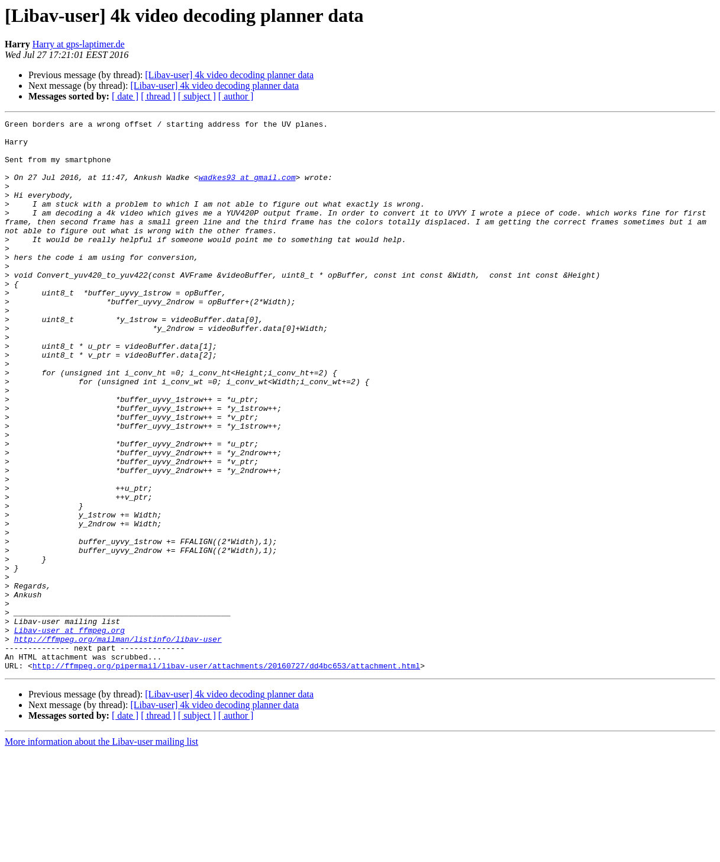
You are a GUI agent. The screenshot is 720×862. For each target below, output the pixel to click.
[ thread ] (158, 96)
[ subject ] (197, 96)
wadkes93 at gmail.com (247, 189)
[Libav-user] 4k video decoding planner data (229, 75)
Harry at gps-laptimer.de (79, 44)
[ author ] (236, 96)
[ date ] (125, 96)
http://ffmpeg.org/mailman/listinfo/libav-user (118, 743)
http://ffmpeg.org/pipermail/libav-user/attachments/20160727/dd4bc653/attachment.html (226, 775)
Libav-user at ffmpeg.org (69, 733)
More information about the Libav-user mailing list (101, 852)
